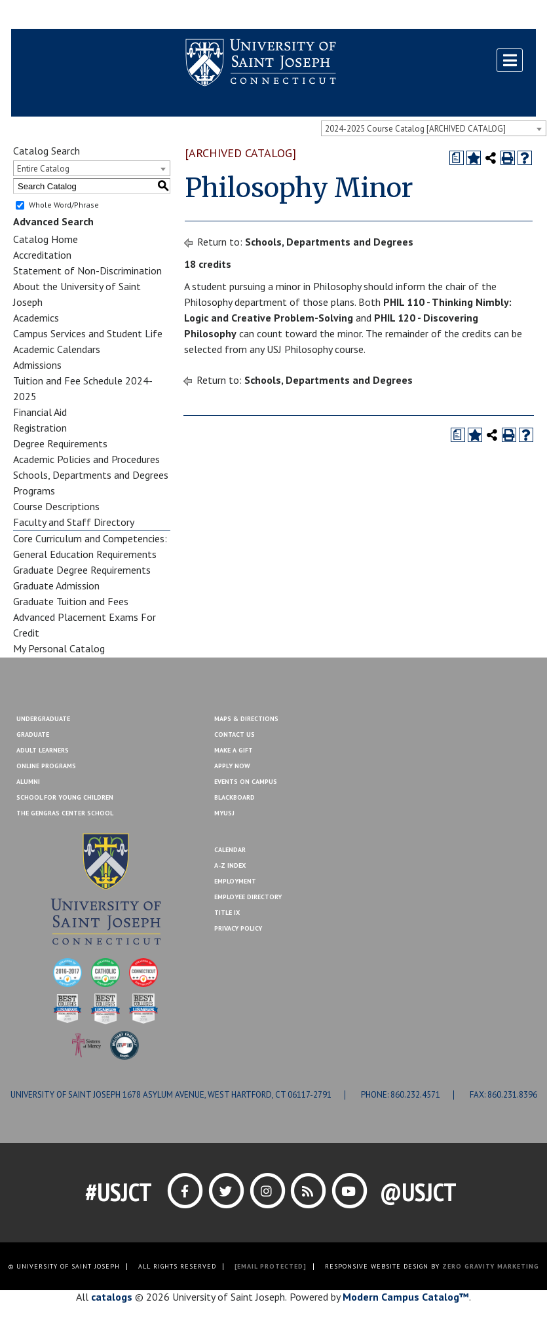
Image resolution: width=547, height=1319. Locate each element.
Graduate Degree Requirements (82, 569)
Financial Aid (40, 411)
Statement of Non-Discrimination (87, 270)
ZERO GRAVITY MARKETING (490, 1266)
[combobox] (433, 128)
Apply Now (232, 766)
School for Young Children (64, 797)
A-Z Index (230, 865)
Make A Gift (233, 750)
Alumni (28, 781)
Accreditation (42, 254)
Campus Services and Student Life (87, 333)
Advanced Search (53, 221)
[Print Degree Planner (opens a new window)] (456, 158)
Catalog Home (45, 239)
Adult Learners (42, 750)
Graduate (32, 734)
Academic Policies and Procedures (86, 459)
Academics (36, 317)
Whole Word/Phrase (64, 205)
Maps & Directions (246, 719)
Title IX (227, 912)
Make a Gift (504, 15)
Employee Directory (248, 897)
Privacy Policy (238, 928)
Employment (235, 881)
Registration (40, 427)
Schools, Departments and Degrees (90, 474)
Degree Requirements (60, 443)
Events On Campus (245, 781)
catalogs (111, 1296)
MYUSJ (91, 15)
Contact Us (448, 15)
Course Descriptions (56, 506)
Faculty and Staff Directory (73, 522)
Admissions (37, 364)
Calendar (230, 849)
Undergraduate (43, 719)
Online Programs (46, 766)
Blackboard (44, 15)
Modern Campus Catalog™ (406, 1296)
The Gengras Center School (64, 813)
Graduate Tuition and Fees (70, 601)
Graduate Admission (56, 585)
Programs (34, 490)
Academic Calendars (56, 349)
